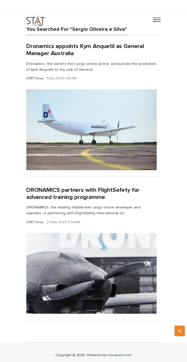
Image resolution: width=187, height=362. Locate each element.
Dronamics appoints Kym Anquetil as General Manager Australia (85, 49)
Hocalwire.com (119, 355)
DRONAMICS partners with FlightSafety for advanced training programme (82, 193)
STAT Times (35, 78)
